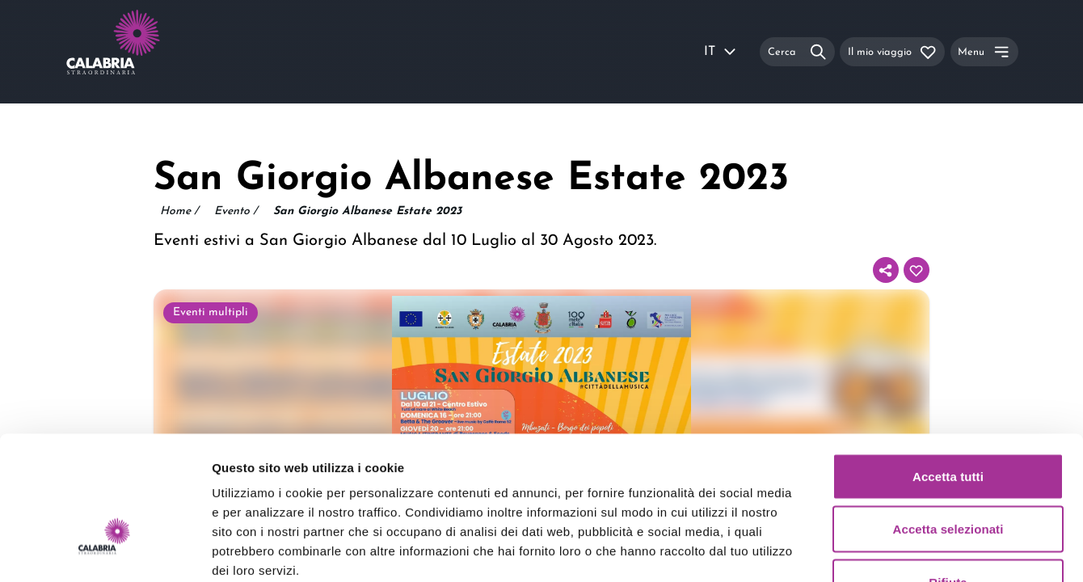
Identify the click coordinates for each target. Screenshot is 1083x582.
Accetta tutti (948, 370)
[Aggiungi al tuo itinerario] (916, 270)
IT (721, 52)
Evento (235, 212)
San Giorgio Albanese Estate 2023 (367, 211)
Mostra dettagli (850, 550)
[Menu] (984, 51)
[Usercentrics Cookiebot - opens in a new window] (104, 550)
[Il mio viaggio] (892, 51)
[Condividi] (886, 270)
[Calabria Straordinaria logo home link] (144, 52)
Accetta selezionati (948, 423)
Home (179, 212)
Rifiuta (948, 476)
